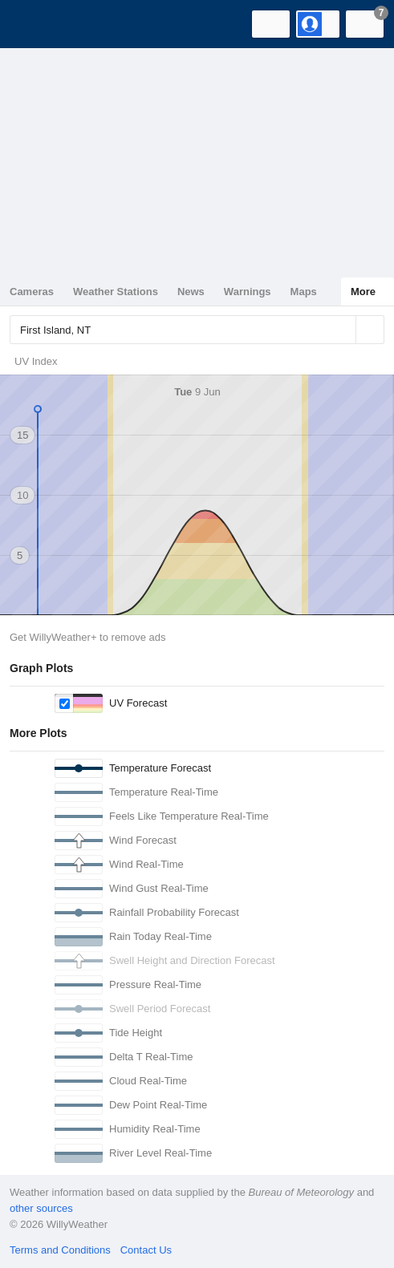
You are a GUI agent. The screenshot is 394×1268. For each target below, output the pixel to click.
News (191, 292)
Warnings (247, 292)
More (363, 292)
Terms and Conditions (60, 1250)
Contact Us (146, 1250)
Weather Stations (115, 292)
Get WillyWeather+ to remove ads (87, 637)
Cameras (32, 292)
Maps (303, 292)
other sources (41, 1208)
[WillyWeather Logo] (36, 24)
